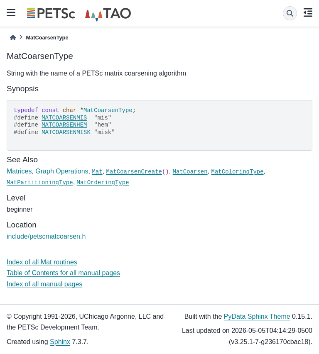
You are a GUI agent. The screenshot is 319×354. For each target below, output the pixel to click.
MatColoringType (237, 171)
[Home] (13, 37)
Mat (97, 171)
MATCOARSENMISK (66, 132)
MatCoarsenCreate (134, 171)
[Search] (290, 13)
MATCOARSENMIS (64, 118)
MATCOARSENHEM (64, 125)
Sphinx (60, 341)
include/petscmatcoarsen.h (46, 236)
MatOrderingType (103, 182)
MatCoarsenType (108, 110)
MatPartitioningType (40, 182)
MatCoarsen (190, 171)
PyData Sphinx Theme (257, 316)
